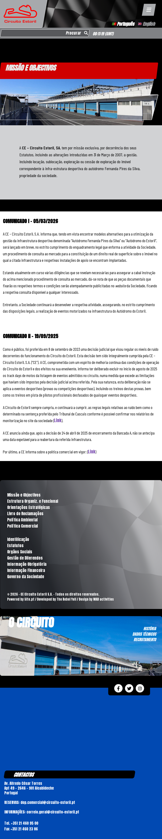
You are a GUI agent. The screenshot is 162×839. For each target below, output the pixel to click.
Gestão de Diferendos (25, 558)
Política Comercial (22, 526)
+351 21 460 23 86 (24, 829)
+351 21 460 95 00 (24, 823)
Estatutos (15, 545)
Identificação (18, 539)
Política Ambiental (22, 520)
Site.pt (29, 599)
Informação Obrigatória (26, 564)
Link (57, 420)
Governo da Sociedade (25, 576)
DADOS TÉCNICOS (144, 634)
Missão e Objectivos (24, 495)
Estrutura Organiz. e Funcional (32, 501)
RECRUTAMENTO (145, 639)
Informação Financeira (26, 570)
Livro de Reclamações (25, 513)
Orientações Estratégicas (28, 507)
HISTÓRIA (149, 628)
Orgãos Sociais (19, 552)
